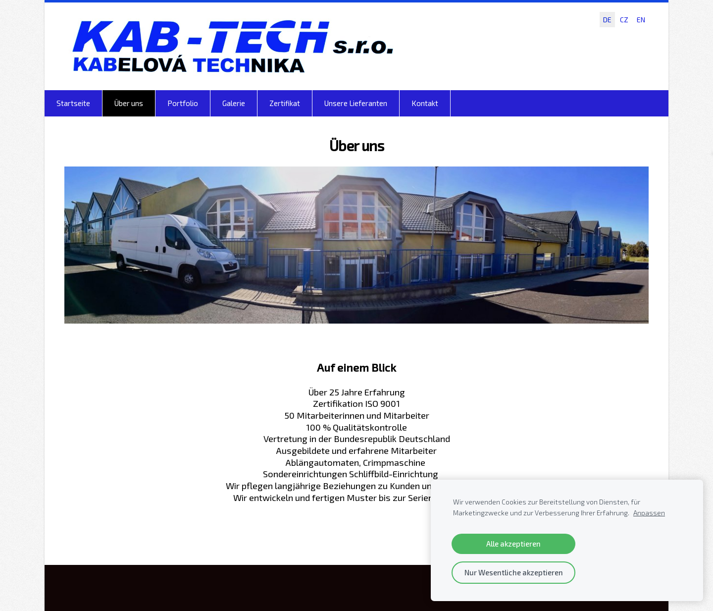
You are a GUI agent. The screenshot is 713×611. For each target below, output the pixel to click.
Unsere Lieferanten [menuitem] (355, 103)
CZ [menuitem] (624, 19)
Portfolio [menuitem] (182, 103)
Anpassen (649, 513)
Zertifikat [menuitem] (284, 103)
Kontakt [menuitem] (424, 103)
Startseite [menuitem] (73, 103)
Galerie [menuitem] (233, 103)
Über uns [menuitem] (128, 103)
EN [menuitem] (641, 19)
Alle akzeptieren (513, 543)
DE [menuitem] (607, 19)
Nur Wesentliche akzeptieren (513, 572)
